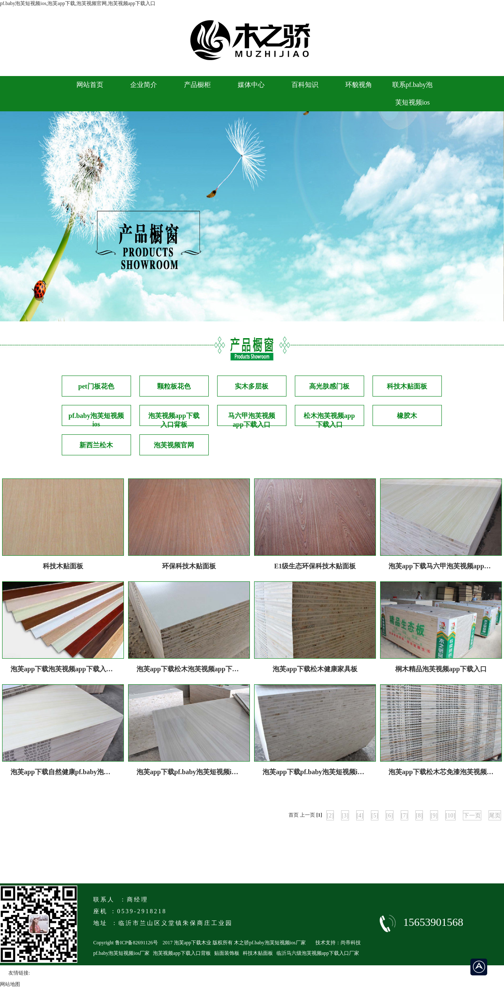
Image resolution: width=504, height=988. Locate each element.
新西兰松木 (96, 445)
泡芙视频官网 (174, 445)
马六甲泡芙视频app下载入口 (251, 419)
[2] (330, 815)
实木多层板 (251, 386)
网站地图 (10, 984)
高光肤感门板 (329, 386)
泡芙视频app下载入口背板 (174, 419)
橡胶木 (407, 415)
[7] (404, 815)
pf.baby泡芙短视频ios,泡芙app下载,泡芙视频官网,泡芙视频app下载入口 (77, 3)
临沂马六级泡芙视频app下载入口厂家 (317, 953)
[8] (419, 815)
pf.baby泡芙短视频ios (96, 419)
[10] (450, 815)
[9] (433, 815)
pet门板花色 (96, 386)
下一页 (472, 815)
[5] (374, 815)
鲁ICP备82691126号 (136, 943)
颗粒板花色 (174, 386)
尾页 (495, 815)
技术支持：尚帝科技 (338, 943)
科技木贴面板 (407, 386)
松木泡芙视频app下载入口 (329, 419)
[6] (389, 815)
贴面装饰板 (226, 953)
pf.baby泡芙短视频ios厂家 (121, 953)
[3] (344, 815)
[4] (360, 815)
